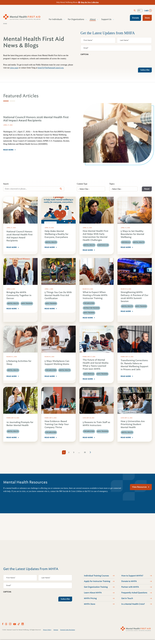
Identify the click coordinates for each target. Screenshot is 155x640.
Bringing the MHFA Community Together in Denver (18, 295)
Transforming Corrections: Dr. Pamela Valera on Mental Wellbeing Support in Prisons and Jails (134, 365)
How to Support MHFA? (132, 575)
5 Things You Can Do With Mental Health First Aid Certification (58, 295)
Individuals (126, 242)
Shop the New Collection (90, 2)
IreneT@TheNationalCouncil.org (51, 68)
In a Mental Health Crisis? (133, 604)
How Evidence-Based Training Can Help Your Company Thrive (57, 424)
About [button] (93, 19)
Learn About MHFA (93, 592)
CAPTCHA (84, 54)
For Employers (89, 303)
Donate (135, 18)
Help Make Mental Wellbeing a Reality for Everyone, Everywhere (56, 234)
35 (85, 452)
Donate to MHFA (129, 581)
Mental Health (51, 242)
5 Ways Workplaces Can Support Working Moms (57, 363)
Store (147, 18)
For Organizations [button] (76, 19)
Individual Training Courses (96, 575)
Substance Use (103, 245)
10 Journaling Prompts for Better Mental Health (19, 424)
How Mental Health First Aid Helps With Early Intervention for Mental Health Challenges (95, 236)
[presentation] (97, 61)
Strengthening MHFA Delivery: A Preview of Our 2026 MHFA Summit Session (134, 297)
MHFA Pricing (90, 598)
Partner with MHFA (130, 587)
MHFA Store (89, 604)
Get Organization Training (96, 587)
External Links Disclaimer (67, 630)
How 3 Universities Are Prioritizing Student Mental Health (133, 424)
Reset (146, 189)
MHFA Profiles (89, 374)
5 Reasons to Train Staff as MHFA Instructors (96, 424)
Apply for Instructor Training (97, 581)
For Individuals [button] (55, 19)
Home (5, 23)
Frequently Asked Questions (134, 592)
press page (14, 68)
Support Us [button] (106, 19)
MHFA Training (26, 303)
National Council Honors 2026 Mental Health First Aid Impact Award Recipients (19, 236)
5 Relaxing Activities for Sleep (18, 363)
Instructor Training (91, 308)
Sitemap (55, 630)
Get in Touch (127, 598)
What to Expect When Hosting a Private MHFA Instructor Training (95, 295)
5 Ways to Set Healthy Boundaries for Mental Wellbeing (132, 234)
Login (146, 10)
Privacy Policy (47, 630)
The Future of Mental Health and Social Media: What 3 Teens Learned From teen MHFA (96, 364)
